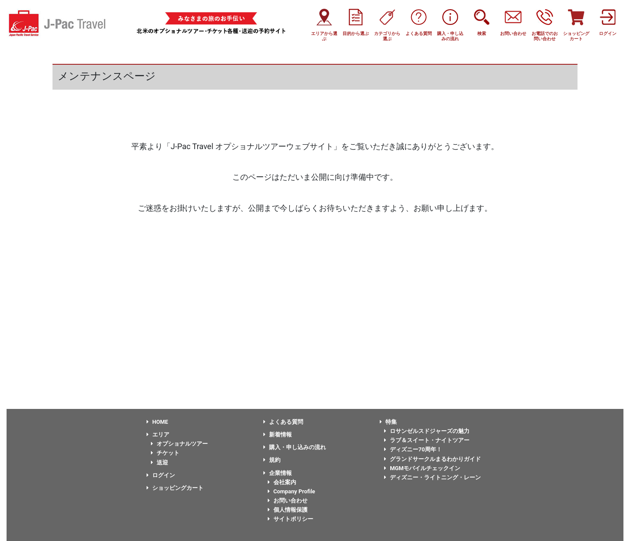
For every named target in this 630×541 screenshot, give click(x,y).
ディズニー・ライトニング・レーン (432, 477)
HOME (157, 422)
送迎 (159, 462)
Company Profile (291, 491)
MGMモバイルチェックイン (422, 468)
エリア (158, 434)
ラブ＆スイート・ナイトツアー (426, 440)
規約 (271, 460)
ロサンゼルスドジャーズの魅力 (426, 431)
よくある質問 (283, 422)
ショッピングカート (175, 488)
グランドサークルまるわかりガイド (432, 459)
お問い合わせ (288, 500)
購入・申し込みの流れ (294, 447)
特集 (388, 422)
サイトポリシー (290, 519)
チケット (165, 453)
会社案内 (282, 482)
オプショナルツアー (179, 443)
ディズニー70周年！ (413, 449)
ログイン (161, 475)
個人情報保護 (288, 509)
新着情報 (277, 434)
